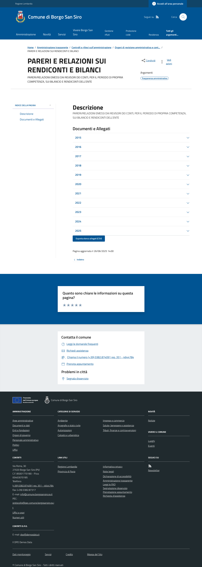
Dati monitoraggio (22, 554)
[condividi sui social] (148, 60)
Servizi (62, 34)
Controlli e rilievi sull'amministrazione (91, 47)
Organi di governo (21, 435)
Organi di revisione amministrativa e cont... (137, 47)
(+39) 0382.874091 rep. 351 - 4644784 (33, 485)
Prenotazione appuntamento (117, 492)
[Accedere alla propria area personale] (168, 3)
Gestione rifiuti (109, 32)
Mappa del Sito (94, 554)
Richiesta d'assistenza (114, 496)
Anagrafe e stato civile (69, 425)
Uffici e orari (18, 512)
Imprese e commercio (113, 420)
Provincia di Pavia (66, 471)
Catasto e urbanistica (68, 435)
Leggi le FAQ (109, 484)
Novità (47, 34)
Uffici (15, 450)
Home (30, 47)
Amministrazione (26, 34)
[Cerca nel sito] (182, 17)
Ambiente (63, 420)
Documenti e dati (21, 425)
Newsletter (154, 470)
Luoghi (151, 441)
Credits (69, 554)
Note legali (108, 471)
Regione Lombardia (23, 3)
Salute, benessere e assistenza (118, 425)
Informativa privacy (112, 466)
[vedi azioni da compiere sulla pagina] (166, 61)
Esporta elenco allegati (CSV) (89, 238)
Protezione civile (131, 32)
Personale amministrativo (25, 440)
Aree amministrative (23, 420)
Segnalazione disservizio (115, 488)
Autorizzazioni (65, 430)
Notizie (151, 420)
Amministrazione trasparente (52, 47)
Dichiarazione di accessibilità (117, 476)
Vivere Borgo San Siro (83, 32)
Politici (16, 445)
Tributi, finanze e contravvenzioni (119, 430)
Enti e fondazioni (21, 430)
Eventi (151, 446)
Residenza (154, 34)
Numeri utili (18, 517)
